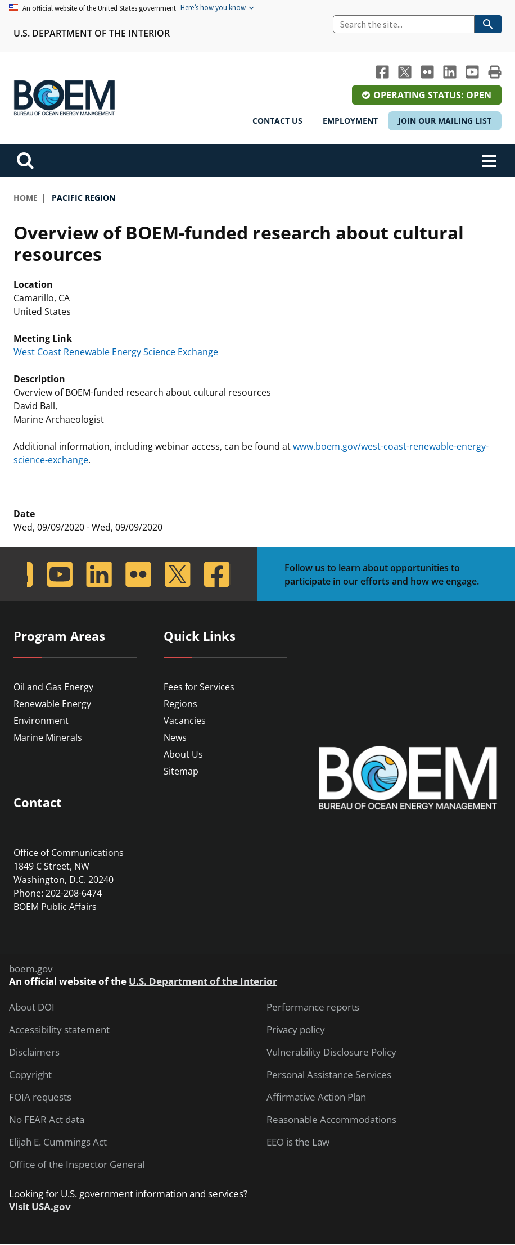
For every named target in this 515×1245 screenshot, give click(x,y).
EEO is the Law (297, 1142)
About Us (183, 754)
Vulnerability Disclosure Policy (331, 1052)
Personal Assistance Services (328, 1075)
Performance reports (312, 1007)
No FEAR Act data (46, 1119)
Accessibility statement (59, 1030)
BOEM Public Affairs (55, 906)
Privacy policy (295, 1030)
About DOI (32, 1007)
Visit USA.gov (40, 1207)
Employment (350, 120)
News (175, 737)
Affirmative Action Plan (316, 1097)
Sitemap (181, 771)
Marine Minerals (47, 737)
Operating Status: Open (432, 95)
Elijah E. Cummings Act (58, 1142)
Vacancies (185, 720)
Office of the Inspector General (76, 1164)
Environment (41, 720)
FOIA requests (40, 1097)
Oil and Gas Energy (53, 687)
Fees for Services (199, 687)
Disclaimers (34, 1052)
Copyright (30, 1075)
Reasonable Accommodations (331, 1119)
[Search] (404, 24)
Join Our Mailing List (444, 120)
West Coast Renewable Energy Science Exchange (115, 352)
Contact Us (277, 120)
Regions (180, 704)
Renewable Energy (52, 704)
